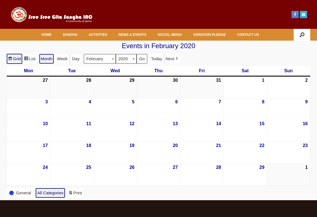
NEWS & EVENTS (132, 35)
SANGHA (70, 35)
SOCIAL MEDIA (170, 35)
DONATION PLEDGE (209, 35)
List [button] (29, 59)
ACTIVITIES (98, 35)
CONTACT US (248, 35)
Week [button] (62, 58)
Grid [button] (14, 59)
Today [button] (156, 58)
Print (75, 193)
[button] (302, 35)
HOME (46, 35)
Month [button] (47, 58)
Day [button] (76, 58)
